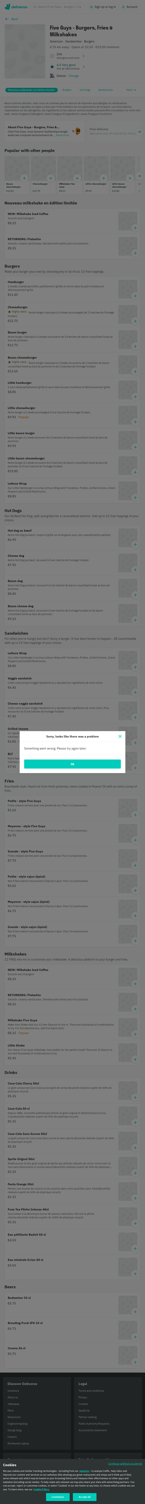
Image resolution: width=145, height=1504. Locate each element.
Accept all (84, 1497)
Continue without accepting (125, 1464)
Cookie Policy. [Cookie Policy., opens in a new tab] (41, 1490)
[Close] (120, 736)
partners (84, 1471)
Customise (58, 1497)
